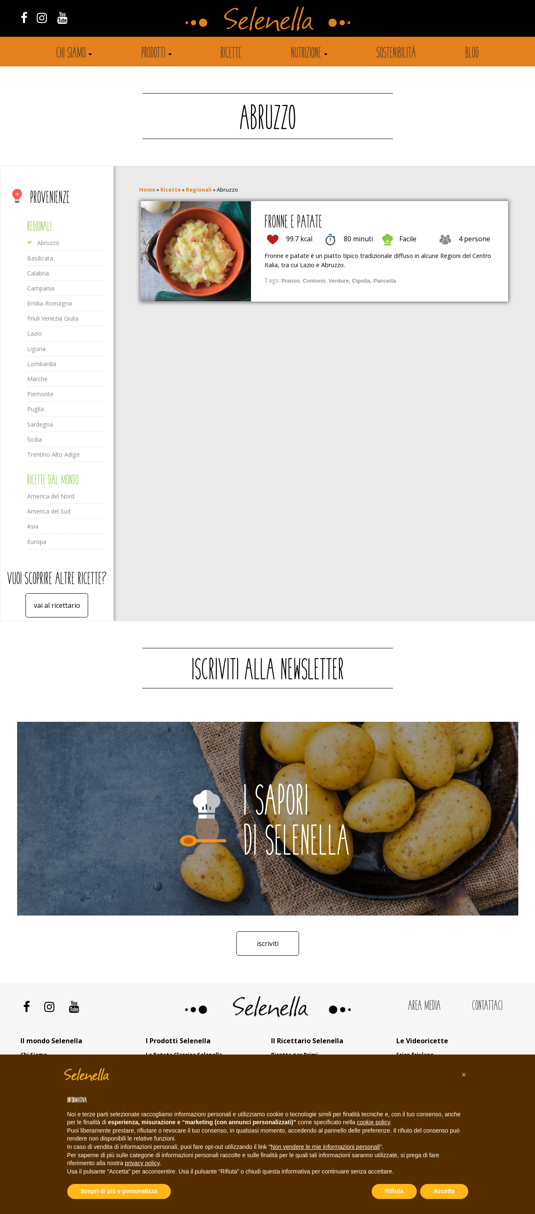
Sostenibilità (396, 54)
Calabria (38, 273)
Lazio (34, 333)
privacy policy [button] (142, 1163)
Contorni (314, 281)
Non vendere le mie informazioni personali (325, 1146)
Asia (32, 526)
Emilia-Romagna (49, 303)
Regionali (39, 227)
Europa (36, 542)
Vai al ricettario (57, 605)
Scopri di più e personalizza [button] (119, 1191)
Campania (40, 288)
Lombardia (41, 364)
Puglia (35, 409)
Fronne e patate (293, 223)
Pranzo (290, 281)
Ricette (231, 54)
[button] (464, 1074)
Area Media (424, 1006)
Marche (37, 379)
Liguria (36, 349)
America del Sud (49, 511)
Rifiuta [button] (394, 1191)
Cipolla (361, 281)
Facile (407, 238)
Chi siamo (71, 54)
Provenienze (50, 198)
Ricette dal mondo (53, 480)
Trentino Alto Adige (53, 454)
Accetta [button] (444, 1191)
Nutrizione (306, 54)
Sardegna (40, 424)
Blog (472, 54)
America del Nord (50, 496)
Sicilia (34, 439)
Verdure (339, 281)
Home (147, 189)
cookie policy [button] (373, 1122)
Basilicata (40, 258)
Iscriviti (268, 943)
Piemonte (40, 394)
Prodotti (153, 54)
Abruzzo (48, 243)
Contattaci (487, 1006)
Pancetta (384, 281)
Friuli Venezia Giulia (53, 318)
